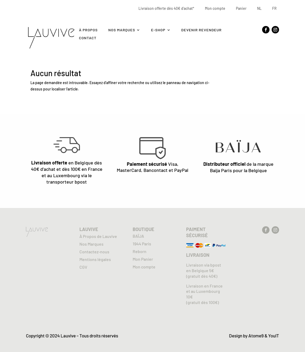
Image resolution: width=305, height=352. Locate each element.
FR (274, 8)
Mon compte (215, 8)
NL (259, 8)
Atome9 (256, 335)
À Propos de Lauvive (98, 236)
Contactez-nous (94, 251)
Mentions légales (95, 259)
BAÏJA (138, 235)
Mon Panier (143, 259)
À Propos (88, 30)
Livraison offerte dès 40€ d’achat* (166, 8)
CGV (83, 267)
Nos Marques (91, 243)
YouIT (273, 335)
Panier (241, 8)
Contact (87, 38)
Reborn (139, 251)
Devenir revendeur (201, 30)
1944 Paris (142, 243)
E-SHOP (158, 30)
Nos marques (121, 30)
